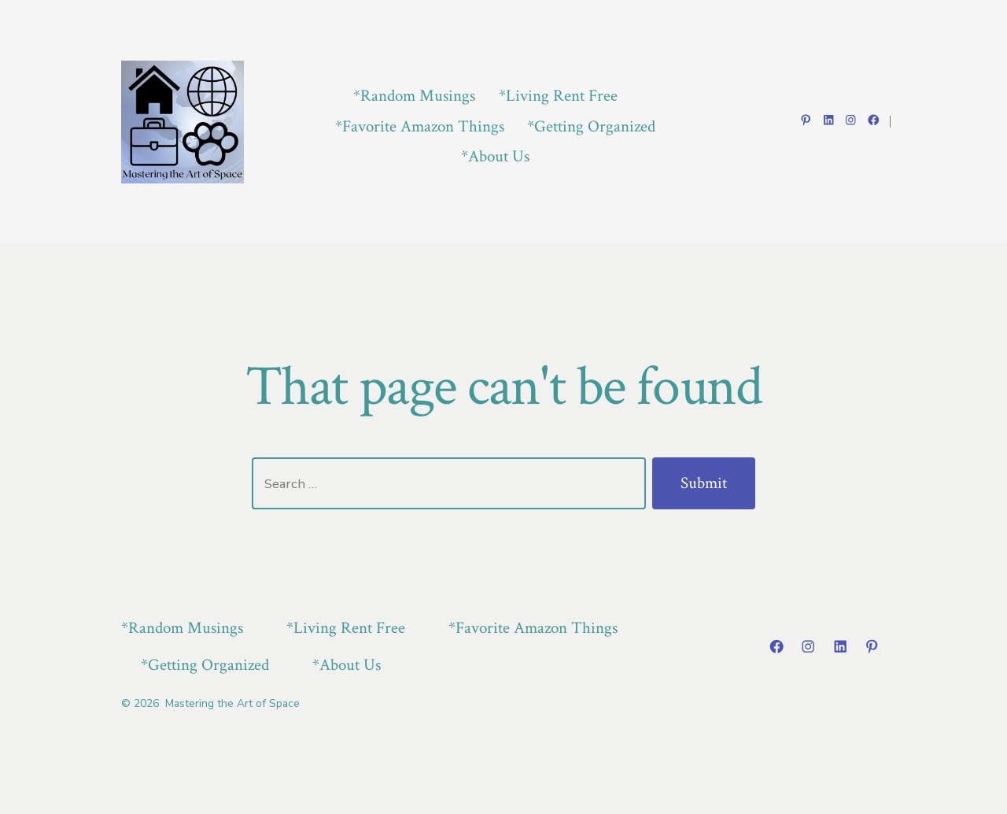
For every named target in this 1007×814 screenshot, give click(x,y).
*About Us (495, 156)
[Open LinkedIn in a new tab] (829, 120)
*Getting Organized (591, 126)
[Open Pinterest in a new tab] (806, 120)
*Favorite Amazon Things (419, 126)
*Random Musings (414, 95)
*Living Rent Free (558, 95)
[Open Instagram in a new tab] (851, 120)
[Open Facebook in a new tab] (873, 120)
